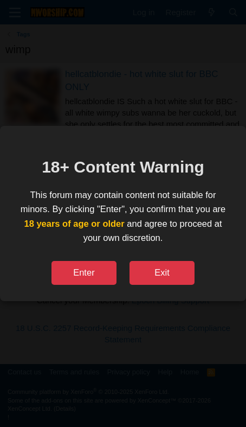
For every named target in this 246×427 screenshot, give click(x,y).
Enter (83, 272)
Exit (162, 272)
